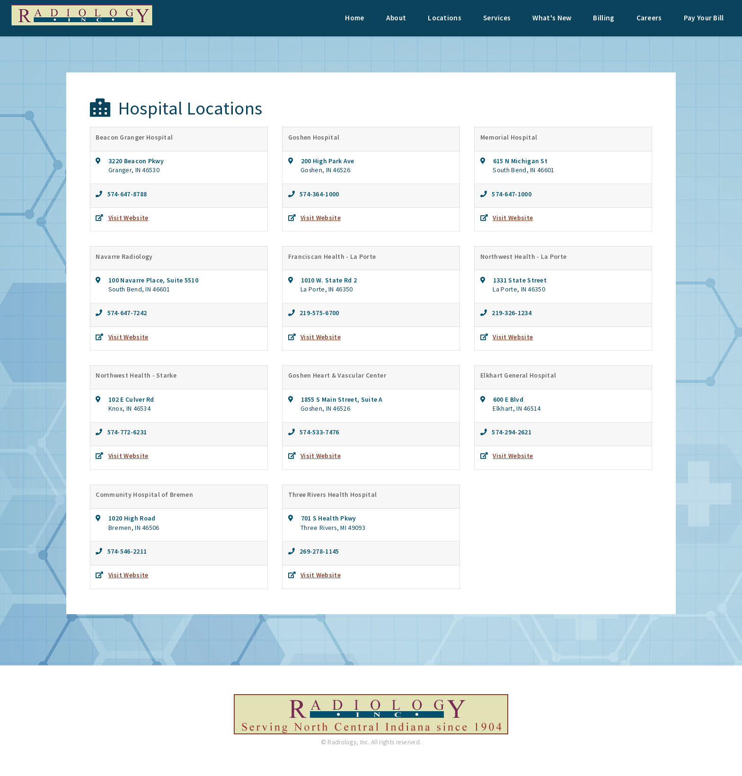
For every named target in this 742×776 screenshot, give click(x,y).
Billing (603, 17)
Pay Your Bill (704, 17)
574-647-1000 (509, 194)
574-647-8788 (125, 194)
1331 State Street (516, 280)
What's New (551, 17)
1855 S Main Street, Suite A (338, 399)
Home (354, 17)
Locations (444, 17)
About (396, 17)
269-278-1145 (317, 551)
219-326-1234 (509, 313)
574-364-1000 (317, 194)
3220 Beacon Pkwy (132, 161)
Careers (649, 17)
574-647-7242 (125, 313)
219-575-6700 (317, 313)
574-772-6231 (125, 432)
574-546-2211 (125, 551)
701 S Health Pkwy (324, 518)
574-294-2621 (509, 432)
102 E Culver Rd (127, 399)
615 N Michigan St (516, 161)
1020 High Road (128, 518)
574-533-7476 (317, 432)
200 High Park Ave (323, 161)
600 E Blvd (504, 399)
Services (497, 17)
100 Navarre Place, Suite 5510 (149, 280)
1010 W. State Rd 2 (325, 280)
